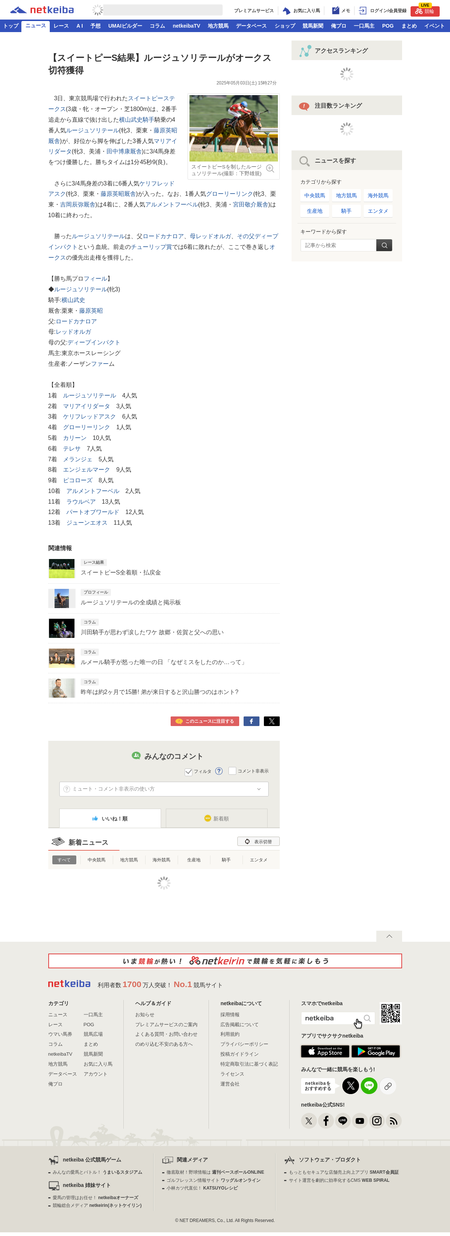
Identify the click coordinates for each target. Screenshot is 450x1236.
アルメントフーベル (171, 204)
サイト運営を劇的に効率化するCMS (339, 1180)
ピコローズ (78, 480)
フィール (95, 278)
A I (80, 26)
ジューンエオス (87, 523)
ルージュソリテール (92, 130)
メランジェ (78, 459)
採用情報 (230, 1014)
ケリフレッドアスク (89, 416)
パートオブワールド (92, 512)
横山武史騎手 (136, 120)
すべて (64, 859)
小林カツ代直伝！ (202, 1188)
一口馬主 (364, 26)
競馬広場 (93, 1034)
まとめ (409, 26)
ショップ (285, 26)
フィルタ (203, 771)
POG (388, 26)
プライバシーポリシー (244, 1044)
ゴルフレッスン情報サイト (214, 1180)
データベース (251, 26)
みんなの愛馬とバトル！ (97, 1172)
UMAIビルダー (125, 26)
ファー (100, 364)
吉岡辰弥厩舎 (77, 204)
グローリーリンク (229, 194)
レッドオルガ (73, 332)
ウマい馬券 (60, 1034)
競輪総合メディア (97, 1205)
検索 (384, 245)
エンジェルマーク (86, 469)
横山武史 (73, 300)
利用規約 (230, 1034)
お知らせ (144, 1014)
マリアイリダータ (86, 406)
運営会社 (230, 1084)
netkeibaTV (186, 26)
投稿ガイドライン (239, 1054)
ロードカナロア (163, 236)
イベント (434, 26)
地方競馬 (218, 26)
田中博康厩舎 (124, 151)
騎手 (226, 859)
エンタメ (259, 859)
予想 (95, 26)
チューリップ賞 (151, 247)
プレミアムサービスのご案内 (166, 1024)
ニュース (35, 25)
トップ (10, 26)
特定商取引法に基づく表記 (249, 1064)
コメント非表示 (253, 770)
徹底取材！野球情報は (215, 1172)
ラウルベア (81, 502)
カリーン (75, 438)
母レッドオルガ (210, 236)
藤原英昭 (91, 311)
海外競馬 (161, 859)
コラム (157, 26)
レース (61, 26)
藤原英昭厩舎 (118, 194)
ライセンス (232, 1074)
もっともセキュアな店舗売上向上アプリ (344, 1172)
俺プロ (338, 26)
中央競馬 (96, 859)
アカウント (96, 1074)
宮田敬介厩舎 (250, 204)
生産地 (193, 859)
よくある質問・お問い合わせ (166, 1034)
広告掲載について (239, 1024)
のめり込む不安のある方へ (164, 1044)
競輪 (424, 10)
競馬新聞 (313, 26)
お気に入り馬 (98, 1064)
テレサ (72, 448)
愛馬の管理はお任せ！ (95, 1197)
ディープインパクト (94, 342)
